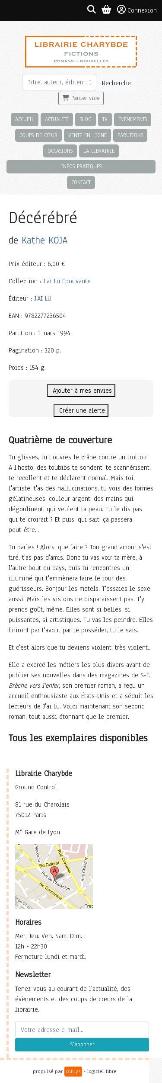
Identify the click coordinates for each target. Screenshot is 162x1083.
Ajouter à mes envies (81, 390)
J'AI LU (42, 298)
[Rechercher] (59, 82)
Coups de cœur (38, 135)
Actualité (57, 119)
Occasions (60, 150)
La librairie (98, 150)
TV (105, 119)
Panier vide (81, 98)
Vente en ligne (87, 135)
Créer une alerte (81, 410)
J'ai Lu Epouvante (67, 281)
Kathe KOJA (45, 240)
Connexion (137, 10)
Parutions (130, 135)
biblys (73, 1071)
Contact (81, 182)
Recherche (116, 83)
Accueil (24, 119)
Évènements (132, 119)
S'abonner (82, 1044)
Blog (85, 119)
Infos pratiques (81, 166)
